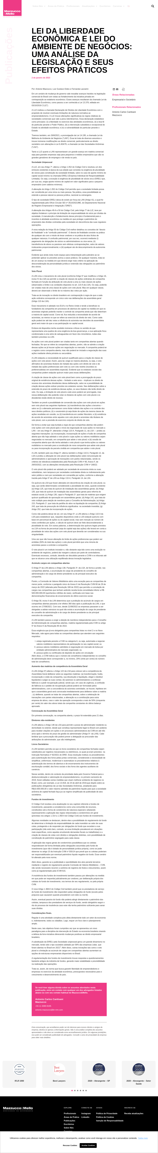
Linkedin (85, 1117)
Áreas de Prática (56, 6)
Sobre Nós (39, 6)
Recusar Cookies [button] (70, 1145)
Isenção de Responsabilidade (109, 1121)
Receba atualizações (133, 1113)
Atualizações (89, 6)
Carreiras (119, 6)
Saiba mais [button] (143, 1138)
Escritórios (105, 6)
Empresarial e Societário (124, 99)
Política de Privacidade (106, 1113)
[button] (152, 6)
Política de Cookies (105, 1117)
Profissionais (73, 6)
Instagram (86, 1113)
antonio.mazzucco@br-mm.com (49, 1010)
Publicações (69, 1121)
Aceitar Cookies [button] (88, 1145)
